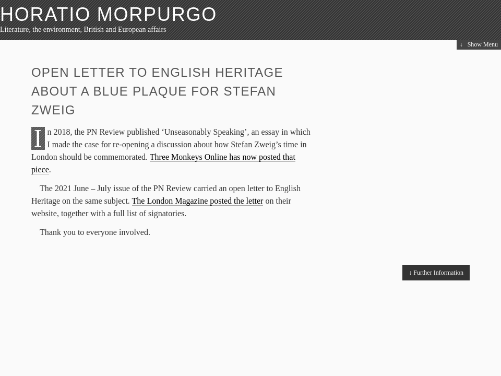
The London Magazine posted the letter (198, 200)
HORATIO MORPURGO (108, 14)
